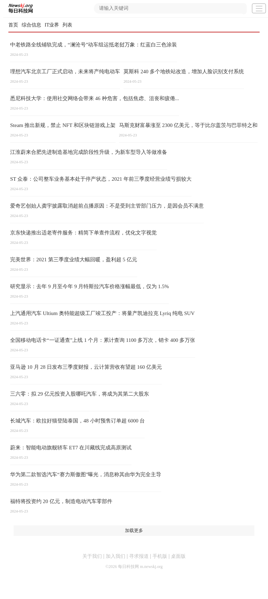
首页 (13, 25)
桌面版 (178, 556)
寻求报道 (139, 556)
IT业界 (52, 25)
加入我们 (115, 556)
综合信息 (31, 25)
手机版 (159, 556)
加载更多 (134, 530)
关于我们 (92, 556)
